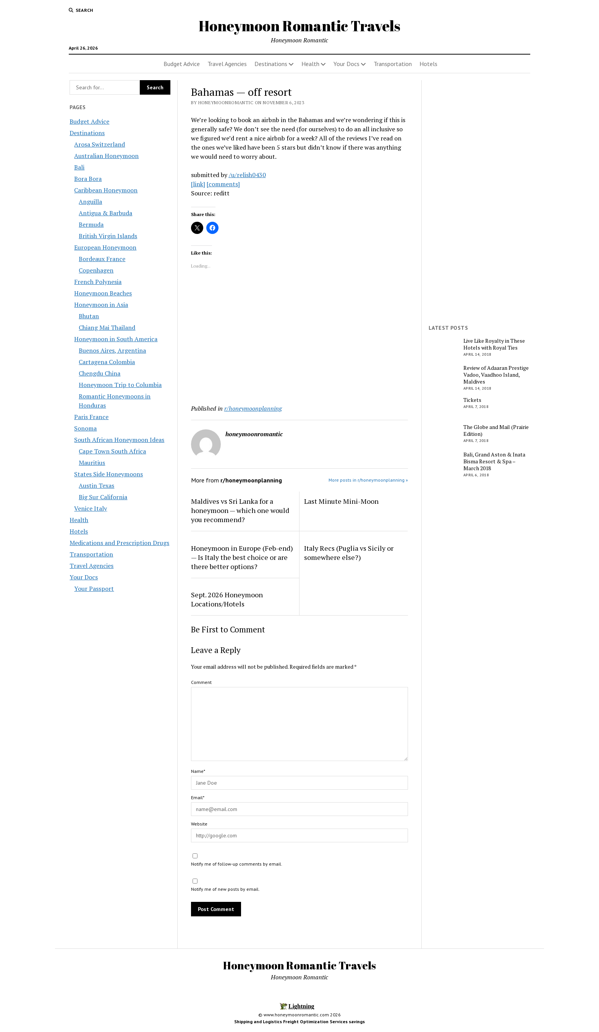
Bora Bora (88, 178)
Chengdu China (99, 373)
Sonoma (85, 428)
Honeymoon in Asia (101, 304)
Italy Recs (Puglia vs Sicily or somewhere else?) (348, 552)
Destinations (270, 64)
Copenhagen (96, 270)
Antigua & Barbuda (105, 213)
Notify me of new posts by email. (225, 889)
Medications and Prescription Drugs (119, 543)
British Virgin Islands (108, 236)
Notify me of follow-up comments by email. (236, 864)
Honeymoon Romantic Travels (299, 25)
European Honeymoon (105, 247)
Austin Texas (96, 485)
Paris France (91, 417)
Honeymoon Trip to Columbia (120, 385)
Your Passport (94, 588)
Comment (201, 682)
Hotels (428, 64)
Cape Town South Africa (112, 451)
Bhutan (89, 316)
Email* (197, 797)
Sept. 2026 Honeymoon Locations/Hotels (227, 599)
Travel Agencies (227, 64)
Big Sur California (103, 497)
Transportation (393, 64)
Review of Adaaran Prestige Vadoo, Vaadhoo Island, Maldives (496, 374)
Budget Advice (182, 64)
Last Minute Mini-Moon (341, 501)
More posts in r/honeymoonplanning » (368, 480)
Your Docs (346, 64)
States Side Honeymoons (108, 474)
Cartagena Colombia (107, 362)
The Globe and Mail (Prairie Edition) (496, 430)
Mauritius (92, 462)
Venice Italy (90, 508)
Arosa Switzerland (99, 144)
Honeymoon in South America (115, 339)
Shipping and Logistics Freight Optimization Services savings (299, 1021)
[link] (198, 184)
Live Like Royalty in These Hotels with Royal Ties (494, 344)
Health (310, 64)
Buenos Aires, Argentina (112, 350)
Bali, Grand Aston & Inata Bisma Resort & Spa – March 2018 (494, 461)
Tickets (472, 400)
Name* (198, 771)
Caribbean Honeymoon (106, 190)
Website (199, 824)
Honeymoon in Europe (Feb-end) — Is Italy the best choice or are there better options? (242, 557)
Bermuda (91, 224)
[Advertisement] (299, 338)
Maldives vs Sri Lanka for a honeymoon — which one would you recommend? (240, 510)
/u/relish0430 (247, 175)
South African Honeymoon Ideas (119, 439)
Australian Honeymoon (106, 156)
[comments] (223, 184)
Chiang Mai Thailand (107, 327)
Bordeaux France (102, 259)
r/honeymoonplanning (253, 408)
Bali (79, 167)
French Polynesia (97, 281)
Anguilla (90, 201)
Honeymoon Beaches (103, 293)
